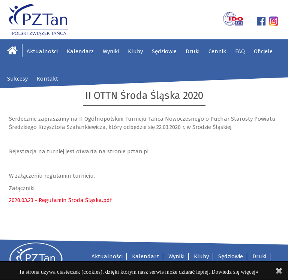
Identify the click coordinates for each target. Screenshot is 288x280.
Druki (193, 51)
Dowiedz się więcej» (235, 272)
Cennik (217, 51)
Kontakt (47, 78)
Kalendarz (80, 51)
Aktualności (42, 51)
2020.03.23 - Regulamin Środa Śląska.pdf (60, 200)
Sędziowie (164, 51)
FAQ (240, 51)
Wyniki (111, 51)
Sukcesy (17, 78)
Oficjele (263, 51)
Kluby (135, 51)
